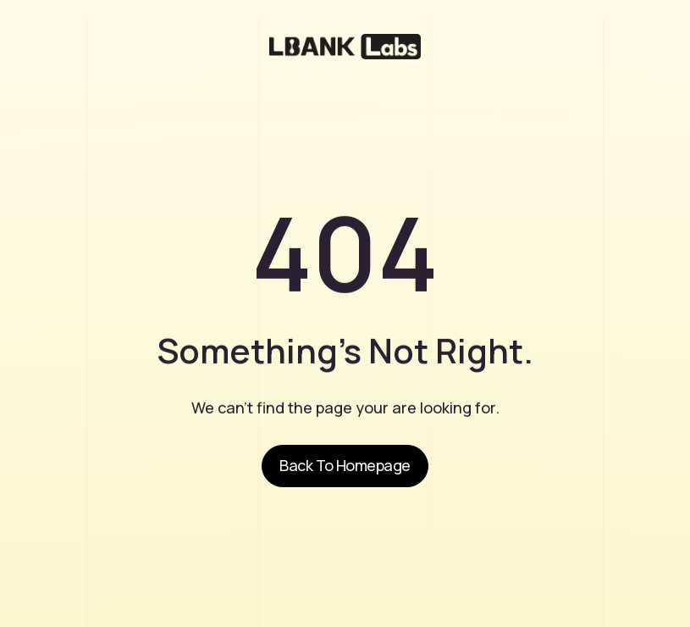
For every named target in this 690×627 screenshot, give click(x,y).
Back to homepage (344, 465)
